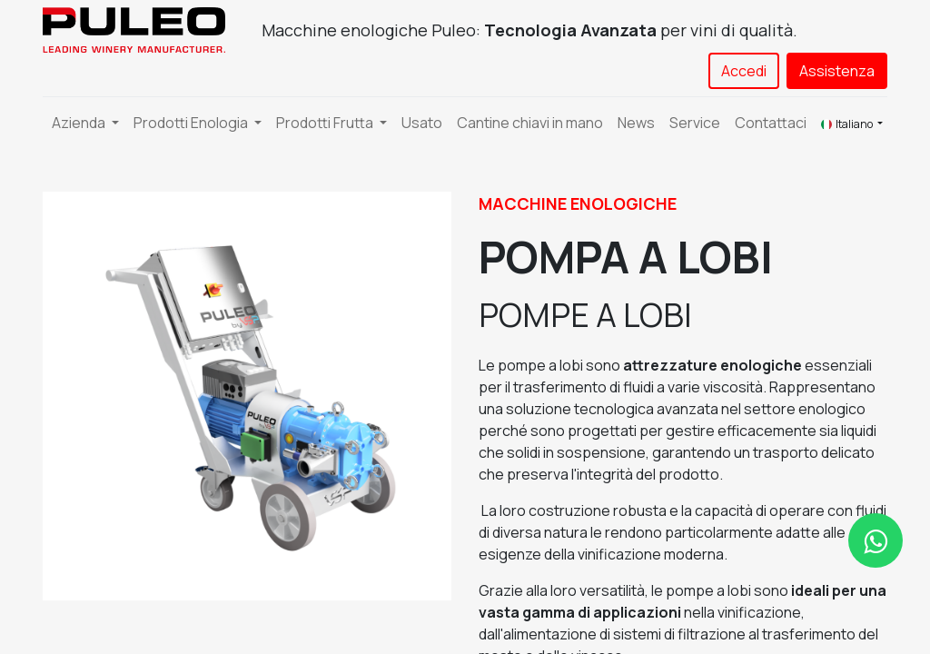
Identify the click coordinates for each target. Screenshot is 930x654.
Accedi (744, 71)
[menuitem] (422, 122)
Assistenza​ (837, 71)
